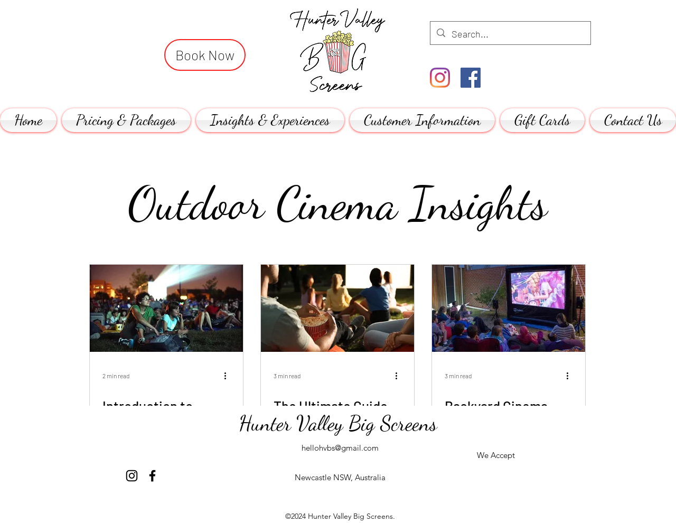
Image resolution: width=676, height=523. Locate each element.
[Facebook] (471, 78)
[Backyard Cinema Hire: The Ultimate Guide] (508, 308)
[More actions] (228, 375)
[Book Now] (205, 55)
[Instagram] (440, 78)
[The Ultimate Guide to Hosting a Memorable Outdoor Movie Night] (337, 308)
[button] (126, 120)
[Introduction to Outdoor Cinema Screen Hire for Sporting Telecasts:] (166, 308)
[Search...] (510, 34)
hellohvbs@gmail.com (340, 448)
